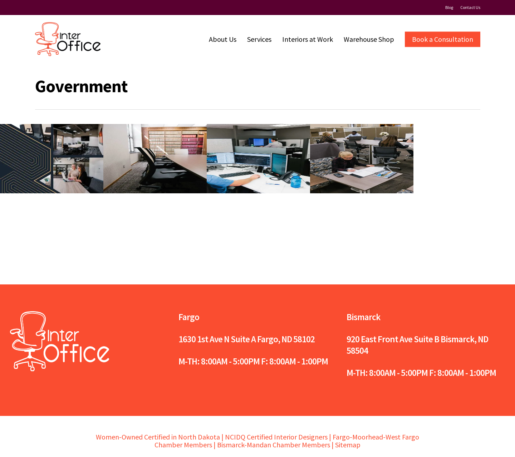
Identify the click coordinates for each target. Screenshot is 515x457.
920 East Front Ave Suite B (393, 339)
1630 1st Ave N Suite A (217, 339)
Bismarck (363, 317)
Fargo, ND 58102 (286, 339)
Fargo (188, 317)
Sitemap (347, 444)
